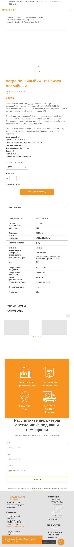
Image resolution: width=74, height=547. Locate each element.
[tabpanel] (37, 257)
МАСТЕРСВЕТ (17, 497)
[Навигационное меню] (70, 10)
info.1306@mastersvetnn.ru (17, 526)
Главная (10, 17)
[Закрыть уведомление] (41, 537)
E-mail (9, 454)
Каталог (19, 17)
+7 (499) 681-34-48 (14, 522)
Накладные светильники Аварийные (20, 20)
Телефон (10, 466)
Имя (8, 443)
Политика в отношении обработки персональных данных (14, 533)
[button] (33, 337)
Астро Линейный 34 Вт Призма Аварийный (23, 22)
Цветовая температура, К (15, 162)
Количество (10, 173)
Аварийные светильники (33, 17)
